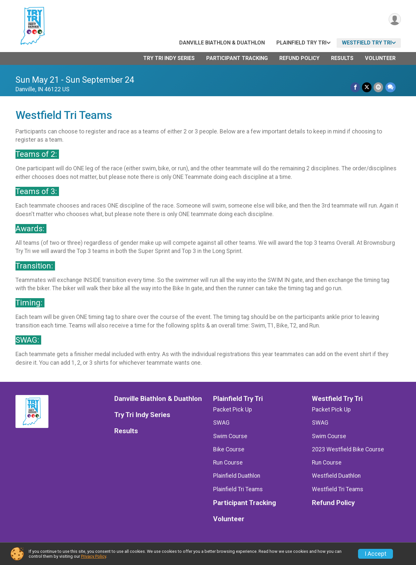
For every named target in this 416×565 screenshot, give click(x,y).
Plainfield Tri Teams (238, 489)
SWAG (221, 422)
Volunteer (380, 58)
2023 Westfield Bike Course (348, 449)
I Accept (375, 554)
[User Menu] (395, 19)
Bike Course (228, 449)
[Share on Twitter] (367, 87)
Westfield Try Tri (367, 43)
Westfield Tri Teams (337, 489)
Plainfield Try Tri (301, 43)
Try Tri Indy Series (169, 58)
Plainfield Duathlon (236, 475)
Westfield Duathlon (336, 475)
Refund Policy (299, 58)
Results (342, 58)
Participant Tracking (237, 58)
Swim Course (230, 436)
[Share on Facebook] (355, 87)
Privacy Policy (93, 556)
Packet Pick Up (232, 409)
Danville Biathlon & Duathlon (222, 43)
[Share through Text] (390, 87)
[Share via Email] (378, 87)
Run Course (228, 462)
